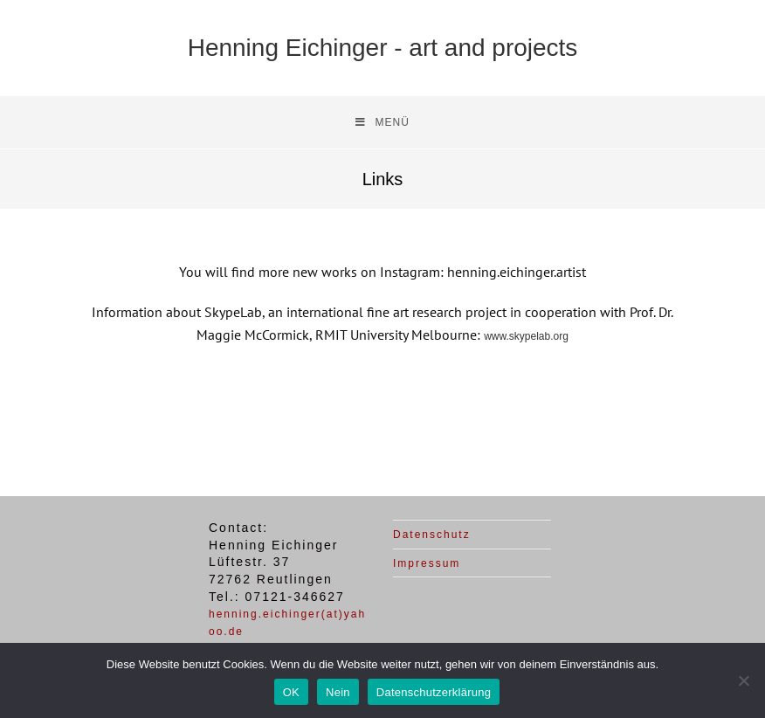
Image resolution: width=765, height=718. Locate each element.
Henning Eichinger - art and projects (383, 47)
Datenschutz (432, 534)
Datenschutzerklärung (433, 692)
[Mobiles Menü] (382, 122)
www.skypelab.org (526, 336)
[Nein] (743, 680)
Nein (338, 692)
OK (291, 692)
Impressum (426, 563)
